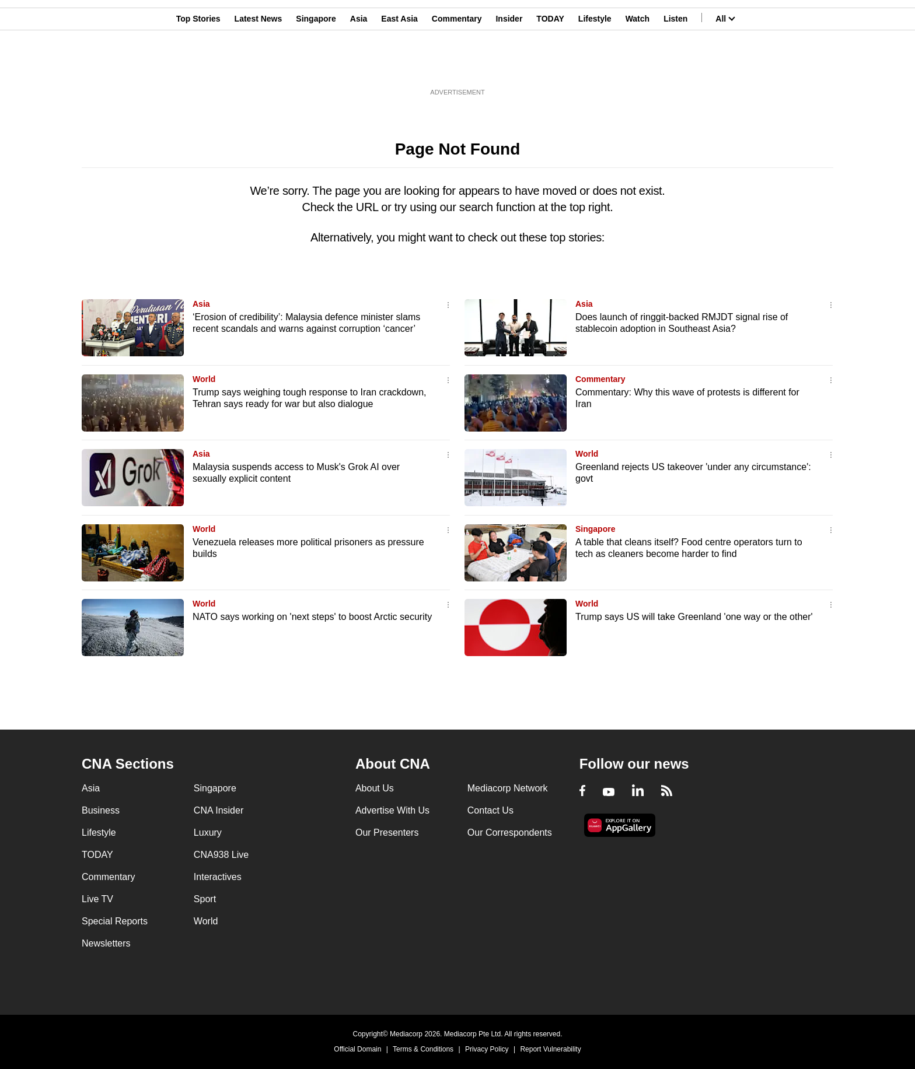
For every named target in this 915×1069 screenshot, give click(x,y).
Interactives (218, 877)
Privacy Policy (487, 1049)
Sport (205, 899)
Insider (508, 66)
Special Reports (115, 921)
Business (101, 810)
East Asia (399, 66)
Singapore (316, 66)
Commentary (457, 66)
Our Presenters (386, 832)
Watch (637, 66)
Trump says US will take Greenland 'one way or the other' (694, 617)
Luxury (208, 832)
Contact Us (490, 810)
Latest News (258, 66)
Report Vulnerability (550, 1049)
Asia (359, 66)
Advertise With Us (392, 810)
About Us (374, 788)
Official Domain (357, 1049)
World (204, 379)
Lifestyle (595, 66)
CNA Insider (218, 810)
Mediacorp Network (507, 788)
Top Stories (198, 66)
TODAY (550, 66)
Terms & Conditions (423, 1049)
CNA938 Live (221, 855)
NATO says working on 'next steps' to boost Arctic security (312, 617)
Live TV (97, 899)
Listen (675, 66)
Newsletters (106, 943)
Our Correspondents (509, 832)
